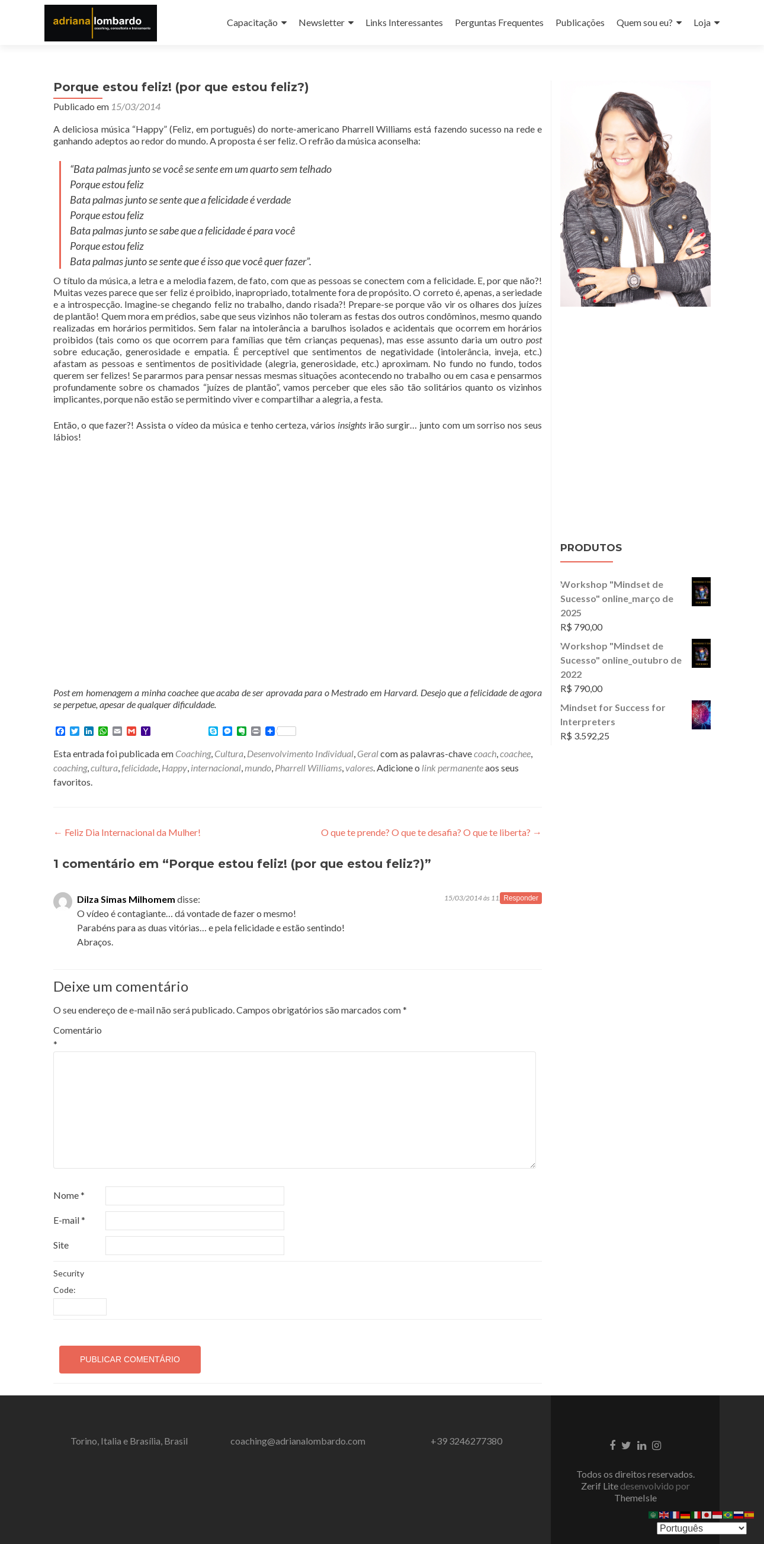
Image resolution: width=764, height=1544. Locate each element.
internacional (216, 767)
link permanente (452, 767)
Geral (367, 753)
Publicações (580, 22)
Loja (702, 22)
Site (61, 1244)
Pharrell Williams (308, 767)
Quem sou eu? (645, 22)
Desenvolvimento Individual (300, 753)
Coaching (193, 753)
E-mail (69, 1219)
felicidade (139, 767)
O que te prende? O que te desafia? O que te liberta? (431, 832)
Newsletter (321, 22)
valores (359, 767)
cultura (104, 767)
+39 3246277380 (466, 1440)
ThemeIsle (635, 1497)
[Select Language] (702, 1528)
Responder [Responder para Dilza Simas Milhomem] (520, 898)
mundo (258, 767)
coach (485, 753)
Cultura (228, 753)
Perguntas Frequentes (499, 22)
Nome (69, 1195)
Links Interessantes (404, 22)
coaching (70, 767)
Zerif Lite (600, 1485)
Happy (174, 767)
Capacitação (252, 22)
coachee (515, 753)
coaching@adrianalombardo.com (297, 1440)
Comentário (77, 1037)
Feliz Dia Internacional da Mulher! (127, 832)
